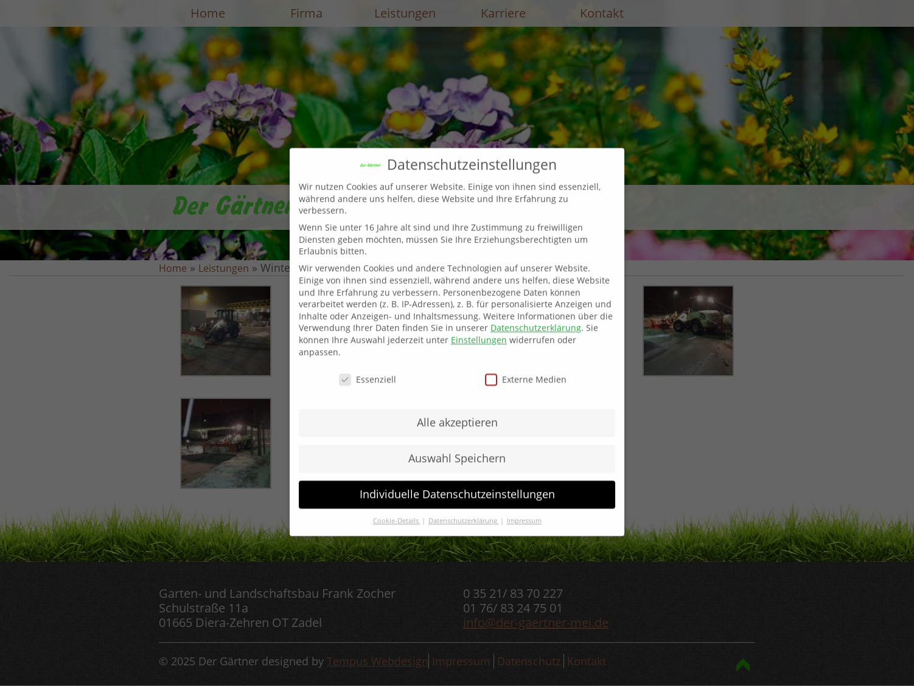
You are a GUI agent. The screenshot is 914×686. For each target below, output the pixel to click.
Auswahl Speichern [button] (457, 448)
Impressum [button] (524, 511)
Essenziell (367, 369)
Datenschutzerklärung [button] (463, 511)
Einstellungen (479, 329)
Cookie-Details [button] (396, 511)
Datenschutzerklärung (535, 318)
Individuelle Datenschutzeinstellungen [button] (457, 484)
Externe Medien (526, 369)
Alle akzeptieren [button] (457, 412)
